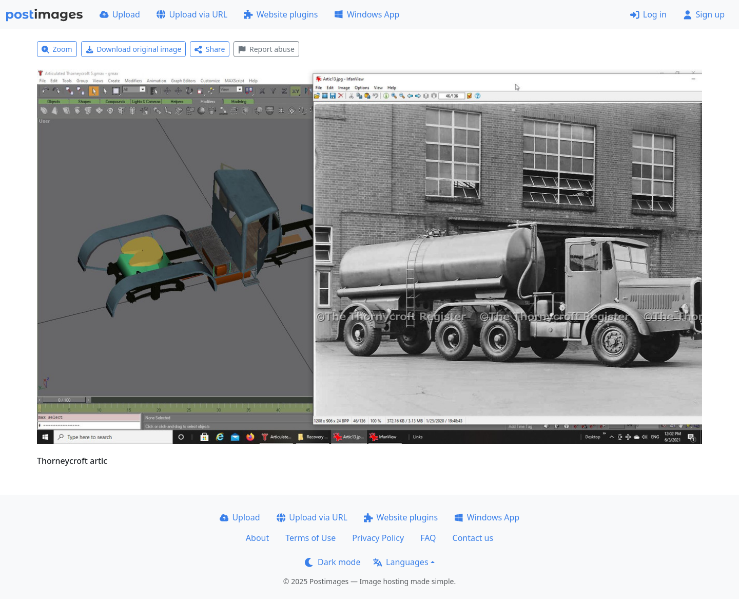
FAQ (428, 538)
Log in (648, 14)
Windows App (366, 14)
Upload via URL (192, 14)
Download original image (134, 49)
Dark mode (332, 562)
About (257, 538)
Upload (120, 14)
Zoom (57, 49)
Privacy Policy (378, 538)
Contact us (473, 538)
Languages (400, 562)
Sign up (704, 14)
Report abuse (266, 49)
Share (210, 49)
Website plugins (281, 14)
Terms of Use (310, 538)
